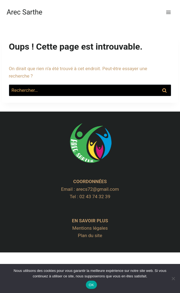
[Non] (173, 278)
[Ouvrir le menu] (168, 12)
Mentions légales (90, 228)
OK (91, 285)
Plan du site (90, 235)
